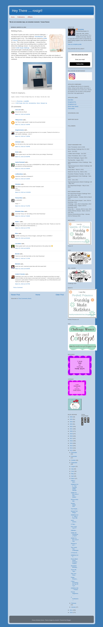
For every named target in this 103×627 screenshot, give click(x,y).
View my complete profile (75, 44)
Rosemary (81, 29)
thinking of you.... (74, 544)
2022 (71, 426)
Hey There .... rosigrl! (27, 11)
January (73, 607)
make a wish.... (73, 481)
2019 (71, 433)
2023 (71, 424)
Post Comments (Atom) (25, 298)
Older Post (60, 295)
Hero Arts (25, 103)
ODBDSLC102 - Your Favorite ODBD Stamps (74, 487)
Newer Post (15, 295)
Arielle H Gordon (20, 274)
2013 (71, 448)
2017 (71, 438)
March (73, 478)
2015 (71, 443)
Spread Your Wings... (74, 511)
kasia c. (17, 221)
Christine (18, 184)
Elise (16, 233)
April (72, 476)
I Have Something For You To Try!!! (74, 583)
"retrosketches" (38, 36)
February (73, 603)
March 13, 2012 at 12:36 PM (23, 192)
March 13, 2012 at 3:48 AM (22, 168)
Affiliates (30, 17)
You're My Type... (73, 570)
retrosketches (32, 103)
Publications (21, 17)
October (73, 460)
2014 (71, 445)
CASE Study (18, 103)
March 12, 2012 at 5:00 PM (22, 114)
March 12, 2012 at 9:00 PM (22, 156)
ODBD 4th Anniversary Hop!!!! (74, 534)
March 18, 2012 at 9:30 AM (22, 268)
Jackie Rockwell (20, 162)
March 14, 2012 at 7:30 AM (22, 216)
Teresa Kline (18, 198)
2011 (71, 610)
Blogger (69, 620)
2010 (71, 612)
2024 (71, 421)
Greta (16, 152)
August (73, 466)
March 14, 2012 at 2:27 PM (22, 228)
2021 (71, 429)
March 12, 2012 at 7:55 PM (22, 146)
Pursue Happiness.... (74, 593)
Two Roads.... (74, 508)
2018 (71, 436)
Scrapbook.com (72, 104)
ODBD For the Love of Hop (74, 539)
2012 (71, 450)
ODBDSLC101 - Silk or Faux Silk (74, 516)
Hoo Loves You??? (74, 527)
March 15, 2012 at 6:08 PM (22, 248)
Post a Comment (18, 287)
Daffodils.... (74, 530)
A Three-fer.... (74, 552)
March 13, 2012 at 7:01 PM (22, 206)
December (74, 452)
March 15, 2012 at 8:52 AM (22, 238)
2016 (71, 440)
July (72, 469)
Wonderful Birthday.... (74, 566)
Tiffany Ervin (19, 119)
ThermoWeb (71, 108)
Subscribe (79, 64)
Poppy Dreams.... (74, 578)
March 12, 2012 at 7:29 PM (22, 136)
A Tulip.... (73, 524)
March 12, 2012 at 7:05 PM (22, 124)
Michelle (17, 264)
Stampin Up (44, 103)
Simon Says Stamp (73, 106)
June (72, 471)
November (74, 456)
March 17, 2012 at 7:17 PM (22, 258)
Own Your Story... (73, 574)
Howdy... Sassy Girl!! (73, 505)
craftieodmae (19, 174)
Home (13, 17)
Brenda (17, 253)
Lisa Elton (18, 243)
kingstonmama (19, 130)
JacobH (57, 620)
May (72, 473)
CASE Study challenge (22, 48)
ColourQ (15, 40)
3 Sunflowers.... (74, 599)
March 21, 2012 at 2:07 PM (22, 284)
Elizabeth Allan (19, 211)
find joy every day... (74, 500)
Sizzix (38, 103)
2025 (71, 419)
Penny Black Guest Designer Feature (74, 561)
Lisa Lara (18, 109)
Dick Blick (70, 100)
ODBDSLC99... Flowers (74, 588)
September (74, 462)
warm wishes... (74, 521)
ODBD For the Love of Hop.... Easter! (74, 495)
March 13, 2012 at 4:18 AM (22, 178)
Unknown (18, 142)
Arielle (45, 38)
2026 (71, 417)
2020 (71, 431)
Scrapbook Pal (72, 102)
